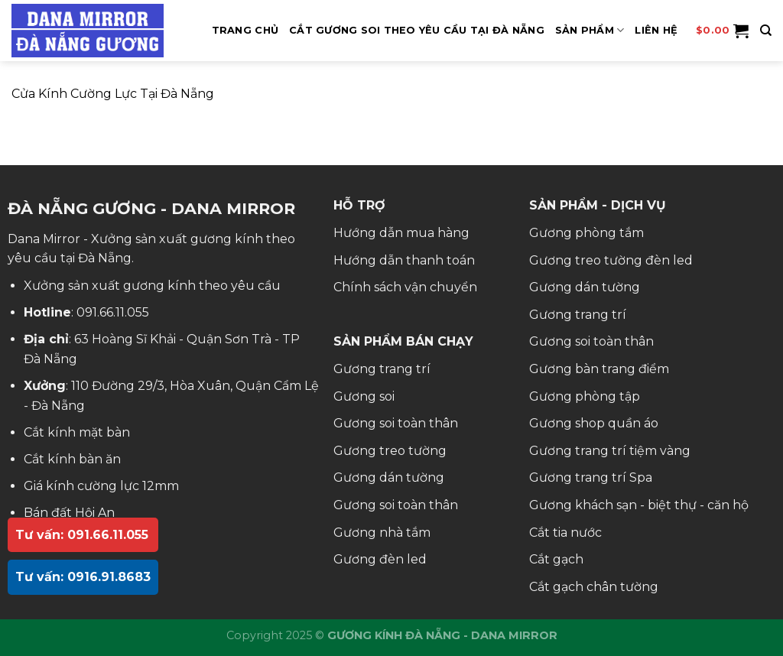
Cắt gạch (556, 559)
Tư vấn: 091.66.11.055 (81, 535)
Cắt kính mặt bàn (77, 432)
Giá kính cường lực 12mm (101, 486)
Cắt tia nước (565, 532)
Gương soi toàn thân (395, 423)
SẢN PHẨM (590, 30)
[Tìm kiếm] (766, 30)
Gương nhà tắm (381, 532)
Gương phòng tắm (586, 233)
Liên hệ (656, 30)
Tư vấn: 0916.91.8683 (83, 577)
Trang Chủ (245, 30)
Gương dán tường (388, 477)
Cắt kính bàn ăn (72, 459)
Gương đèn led (380, 559)
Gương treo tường (390, 450)
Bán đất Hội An (69, 512)
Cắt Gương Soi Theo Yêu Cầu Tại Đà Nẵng (416, 30)
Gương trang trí (381, 369)
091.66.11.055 (112, 312)
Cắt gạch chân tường (593, 587)
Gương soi (364, 396)
